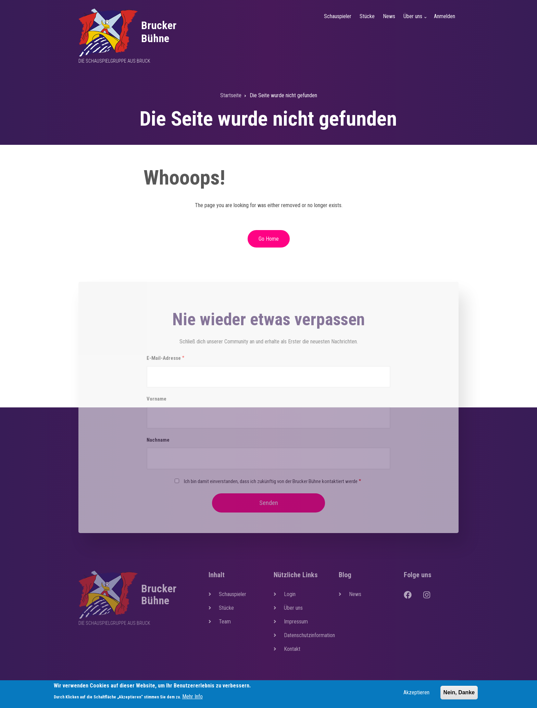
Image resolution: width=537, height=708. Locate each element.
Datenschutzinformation (306, 635)
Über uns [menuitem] (415, 20)
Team (225, 621)
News (355, 594)
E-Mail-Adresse (164, 358)
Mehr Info (192, 698)
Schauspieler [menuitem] (337, 16)
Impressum (296, 621)
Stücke (226, 608)
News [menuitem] (389, 16)
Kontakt (292, 649)
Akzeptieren (416, 694)
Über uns (293, 608)
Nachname (158, 440)
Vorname (156, 399)
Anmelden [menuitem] (444, 16)
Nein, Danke (459, 694)
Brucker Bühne (158, 32)
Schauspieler (232, 594)
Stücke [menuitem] (367, 16)
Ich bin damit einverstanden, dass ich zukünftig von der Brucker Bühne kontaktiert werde (271, 481)
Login (290, 594)
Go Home (269, 239)
